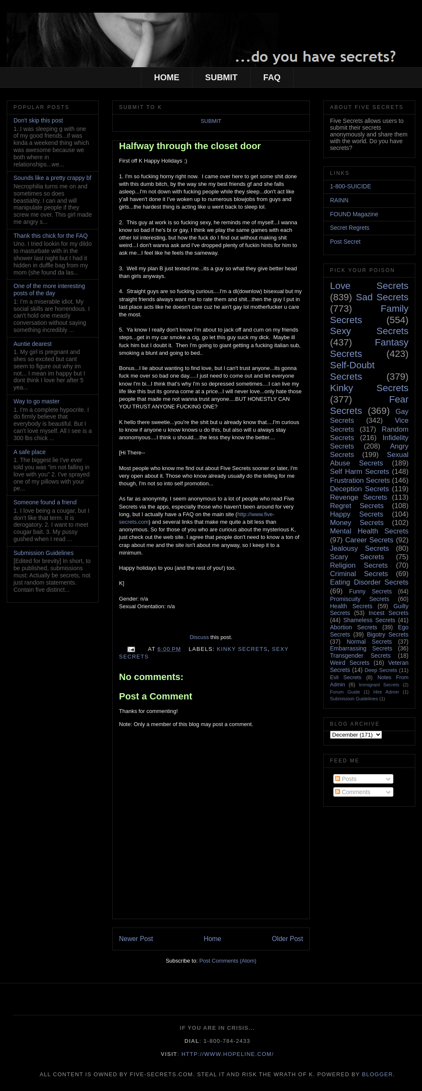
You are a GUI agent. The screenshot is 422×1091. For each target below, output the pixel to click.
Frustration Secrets (360, 480)
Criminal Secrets (359, 574)
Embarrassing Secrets (361, 648)
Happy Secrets (356, 514)
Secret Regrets (349, 227)
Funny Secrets (370, 591)
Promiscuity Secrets (359, 599)
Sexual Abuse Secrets (369, 459)
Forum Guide (345, 691)
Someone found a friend (45, 502)
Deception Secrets (359, 489)
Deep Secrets (381, 670)
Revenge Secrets (358, 497)
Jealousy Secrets (359, 548)
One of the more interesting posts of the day (49, 290)
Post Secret (345, 241)
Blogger (377, 1074)
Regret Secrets (357, 506)
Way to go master (37, 401)
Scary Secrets (357, 557)
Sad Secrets (382, 297)
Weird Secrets (349, 662)
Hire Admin (386, 691)
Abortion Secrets (353, 627)
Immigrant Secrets (379, 684)
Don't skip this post (38, 120)
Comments (353, 792)
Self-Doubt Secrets (352, 371)
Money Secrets (357, 523)
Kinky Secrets (242, 649)
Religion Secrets (359, 565)
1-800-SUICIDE (350, 186)
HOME (166, 77)
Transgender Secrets (360, 655)
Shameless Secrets (369, 620)
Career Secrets (369, 540)
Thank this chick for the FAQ (51, 235)
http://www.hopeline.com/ (227, 1054)
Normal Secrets (369, 641)
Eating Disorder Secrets (369, 582)
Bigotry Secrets (387, 634)
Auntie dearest (32, 343)
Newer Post (136, 938)
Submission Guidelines (43, 553)
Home (213, 938)
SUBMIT (221, 77)
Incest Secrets (388, 612)
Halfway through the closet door (190, 146)
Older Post (287, 938)
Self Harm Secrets (359, 472)
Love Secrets (369, 285)
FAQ (272, 77)
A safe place (30, 452)
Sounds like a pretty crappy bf (52, 177)
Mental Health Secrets (369, 531)
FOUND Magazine (354, 214)
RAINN (339, 200)
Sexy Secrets (369, 331)
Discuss (199, 637)
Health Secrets (351, 606)
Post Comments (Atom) (227, 961)
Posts (346, 778)
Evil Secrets (345, 677)
